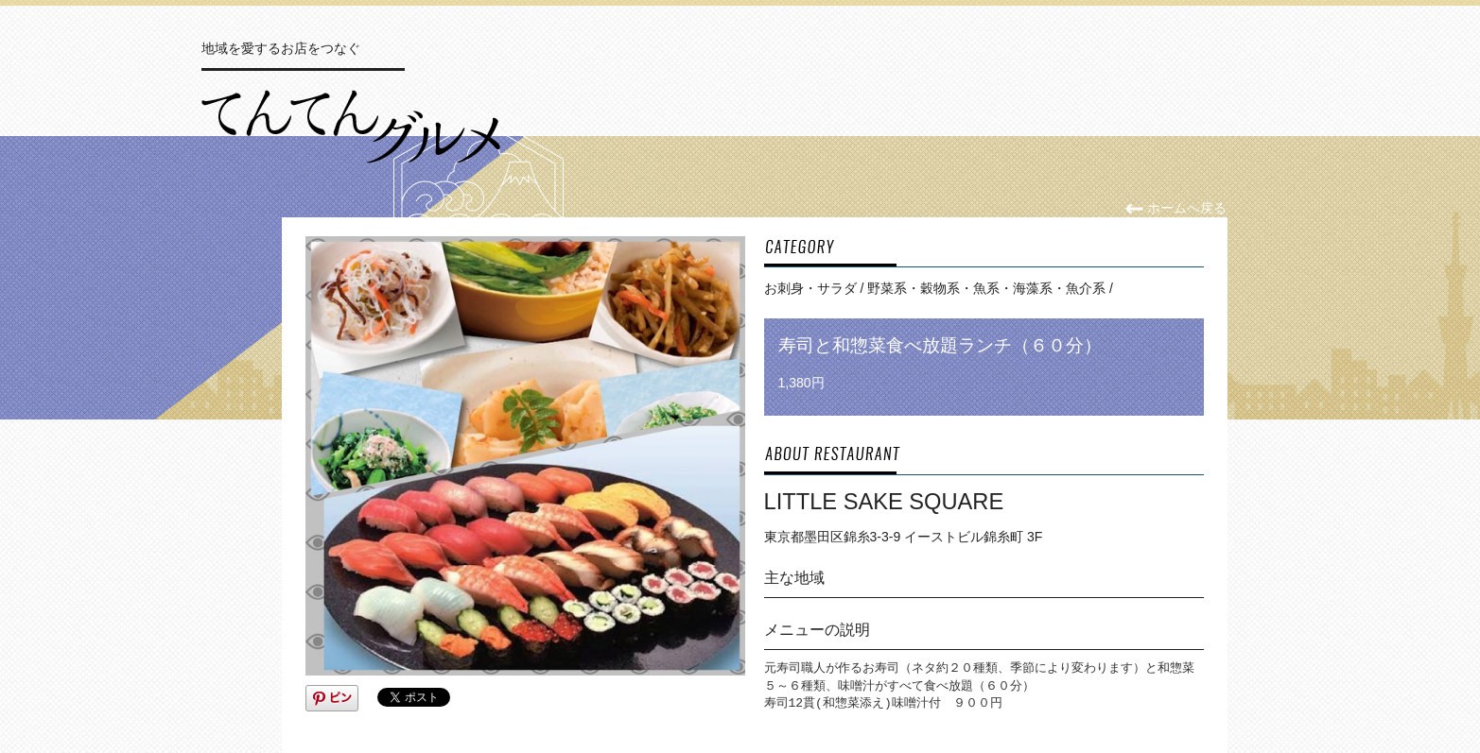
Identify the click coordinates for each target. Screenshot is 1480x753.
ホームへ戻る (1176, 207)
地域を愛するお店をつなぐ (280, 48)
